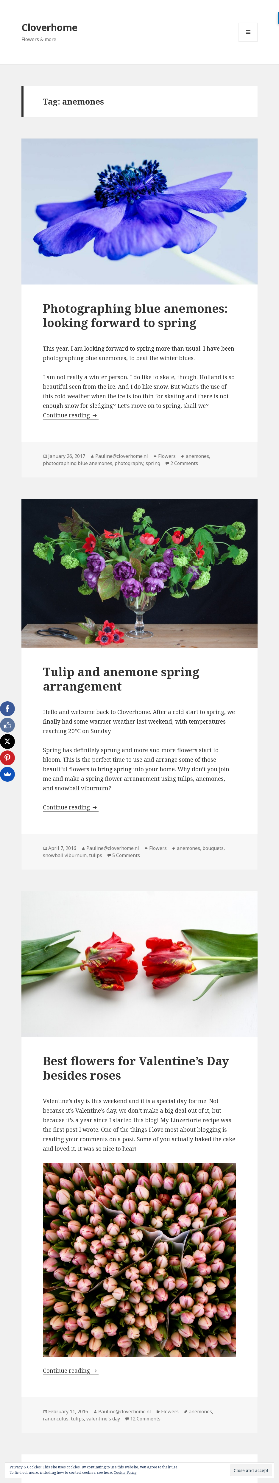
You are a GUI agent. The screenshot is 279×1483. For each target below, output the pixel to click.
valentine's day (103, 1418)
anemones (197, 456)
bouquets (213, 848)
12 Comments (145, 1418)
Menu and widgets (248, 41)
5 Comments (126, 855)
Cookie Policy (125, 1472)
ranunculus (55, 1418)
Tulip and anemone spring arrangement (121, 679)
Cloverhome (49, 27)
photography (129, 463)
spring (153, 463)
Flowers (167, 456)
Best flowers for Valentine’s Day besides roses (136, 1068)
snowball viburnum (65, 855)
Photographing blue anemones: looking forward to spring (135, 315)
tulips (95, 855)
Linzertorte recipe (194, 1120)
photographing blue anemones (77, 463)
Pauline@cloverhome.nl (121, 456)
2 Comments (184, 463)
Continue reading (71, 415)
